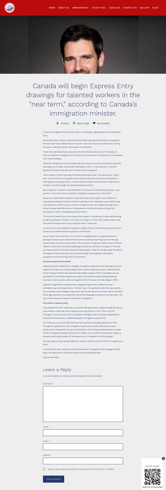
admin (66, 123)
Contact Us (130, 8)
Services (114, 8)
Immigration (80, 8)
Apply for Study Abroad (152, 487)
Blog (155, 8)
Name (46, 427)
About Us (63, 8)
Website (47, 455)
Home (52, 8)
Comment (48, 384)
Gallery (144, 8)
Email (46, 441)
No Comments (103, 123)
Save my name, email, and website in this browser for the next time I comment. (81, 469)
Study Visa (99, 8)
